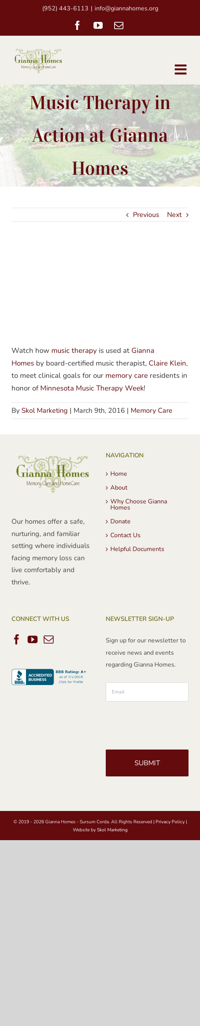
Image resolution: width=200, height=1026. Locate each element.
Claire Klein (167, 363)
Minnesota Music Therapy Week (92, 388)
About (119, 488)
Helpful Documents (137, 549)
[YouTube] (33, 639)
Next (174, 214)
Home (118, 474)
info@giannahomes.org (126, 8)
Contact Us (125, 535)
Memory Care (151, 410)
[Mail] (49, 639)
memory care (126, 376)
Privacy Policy (170, 822)
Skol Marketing (44, 410)
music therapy (74, 351)
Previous (146, 214)
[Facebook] (16, 639)
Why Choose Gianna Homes (138, 504)
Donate (120, 521)
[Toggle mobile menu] (182, 69)
